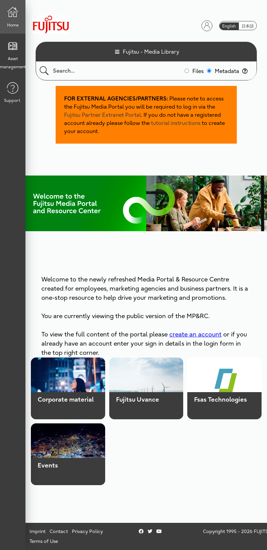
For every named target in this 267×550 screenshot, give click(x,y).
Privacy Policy (87, 531)
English (229, 26)
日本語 (248, 26)
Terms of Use (44, 541)
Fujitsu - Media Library (151, 51)
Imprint (37, 531)
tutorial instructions (176, 123)
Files (198, 71)
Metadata (231, 71)
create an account (195, 334)
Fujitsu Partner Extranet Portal (102, 114)
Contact (59, 531)
